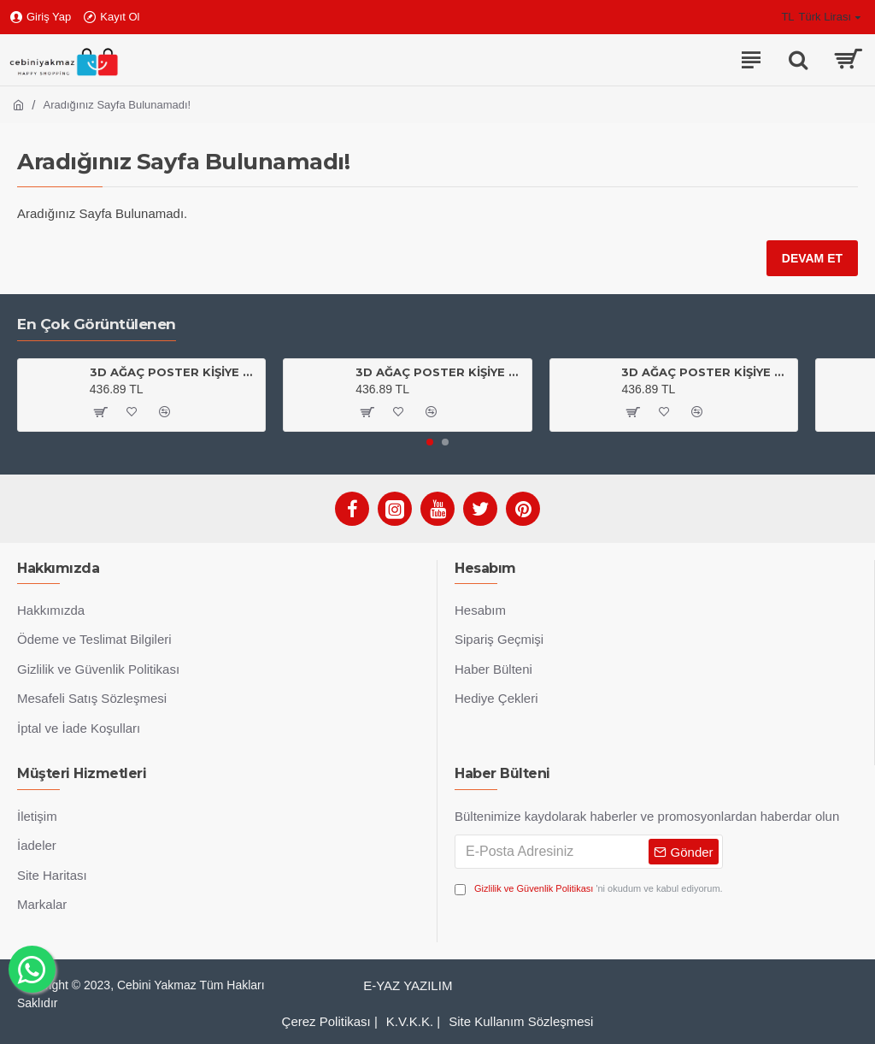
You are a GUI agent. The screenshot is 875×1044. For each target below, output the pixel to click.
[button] (429, 442)
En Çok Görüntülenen (96, 324)
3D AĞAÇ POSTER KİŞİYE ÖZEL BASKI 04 (440, 372)
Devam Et (812, 258)
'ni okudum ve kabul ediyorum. (589, 889)
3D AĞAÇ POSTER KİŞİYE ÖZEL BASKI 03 (174, 372)
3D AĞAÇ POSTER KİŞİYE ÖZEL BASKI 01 (705, 372)
